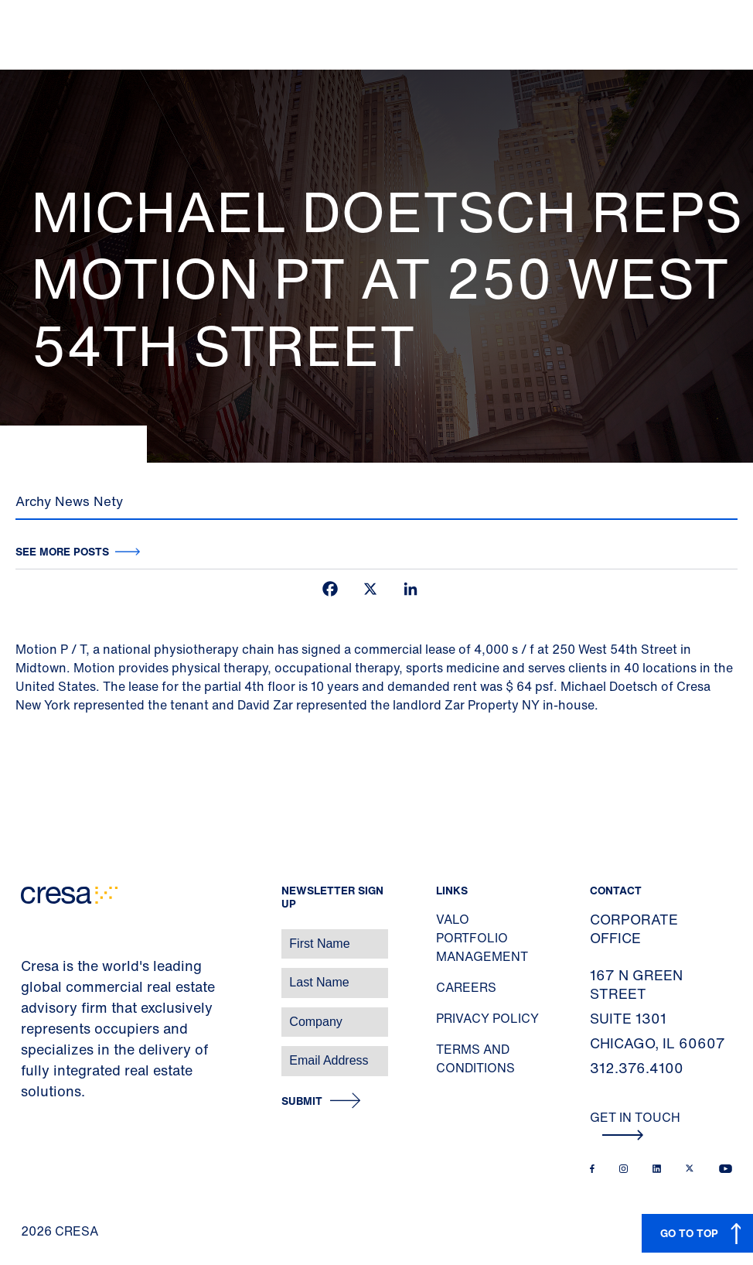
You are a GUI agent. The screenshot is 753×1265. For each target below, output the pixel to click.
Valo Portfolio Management (482, 938)
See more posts (62, 551)
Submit (301, 1101)
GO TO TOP (689, 1233)
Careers (466, 987)
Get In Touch (635, 1124)
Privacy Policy (487, 1018)
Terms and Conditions (475, 1058)
